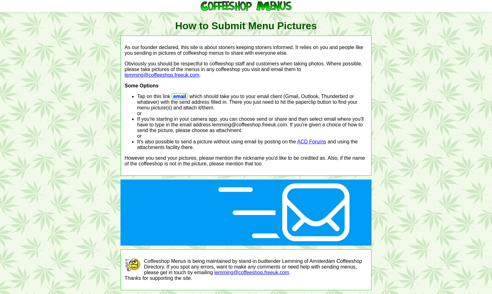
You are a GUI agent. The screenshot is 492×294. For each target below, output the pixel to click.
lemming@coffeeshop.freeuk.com (162, 75)
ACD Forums (311, 141)
